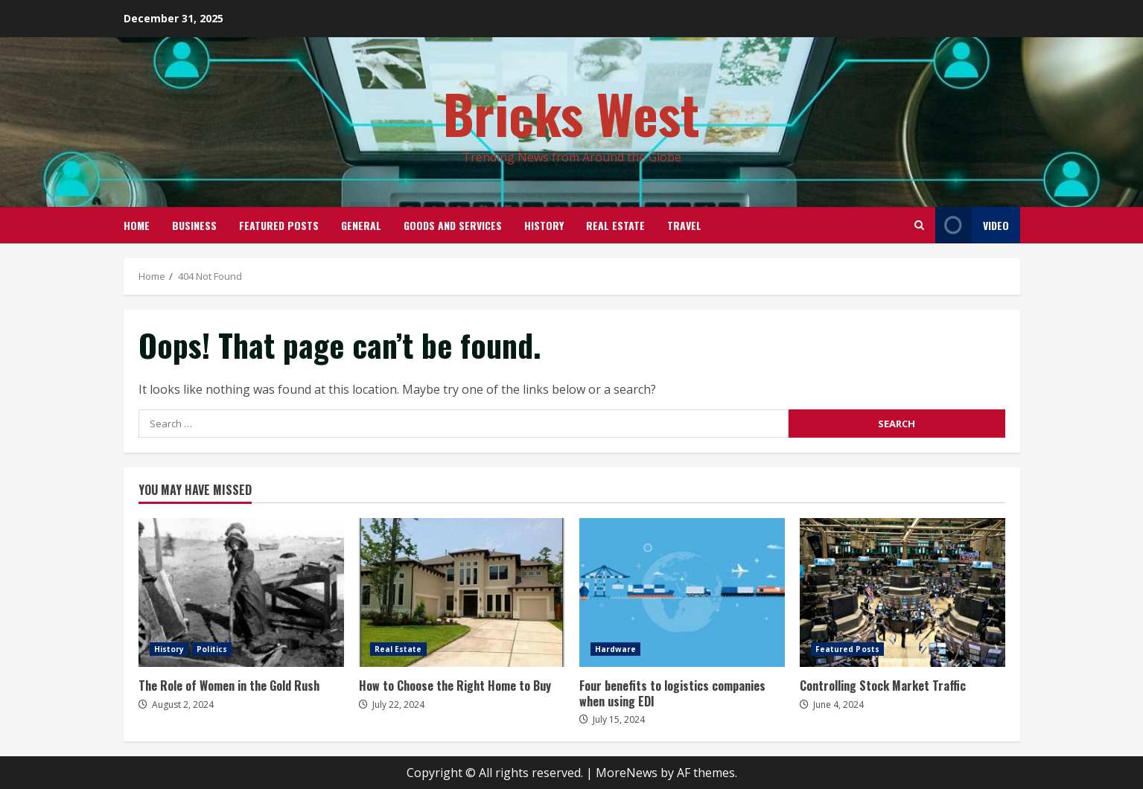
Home (137, 225)
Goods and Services (453, 225)
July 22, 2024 (398, 704)
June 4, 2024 (838, 704)
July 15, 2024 (619, 719)
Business (194, 225)
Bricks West (571, 113)
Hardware (616, 649)
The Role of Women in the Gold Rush (241, 592)
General (361, 225)
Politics (212, 649)
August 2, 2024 (183, 704)
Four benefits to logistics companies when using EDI (682, 592)
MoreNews (627, 772)
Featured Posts (279, 225)
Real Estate (615, 225)
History (544, 225)
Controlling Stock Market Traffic (902, 592)
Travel (684, 225)
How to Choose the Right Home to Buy (461, 592)
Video (972, 225)
